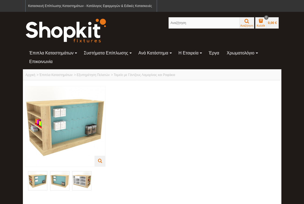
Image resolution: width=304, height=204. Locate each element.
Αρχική (30, 75)
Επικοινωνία (41, 61)
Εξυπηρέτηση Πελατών (93, 75)
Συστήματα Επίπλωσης (108, 53)
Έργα (214, 53)
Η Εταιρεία (190, 53)
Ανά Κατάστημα (155, 53)
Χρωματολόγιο (242, 53)
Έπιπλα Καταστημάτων (53, 53)
